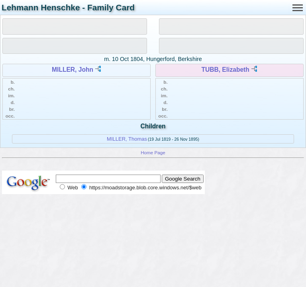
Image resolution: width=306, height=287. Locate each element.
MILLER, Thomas (127, 139)
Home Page (153, 152)
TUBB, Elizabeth (225, 69)
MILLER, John (72, 69)
